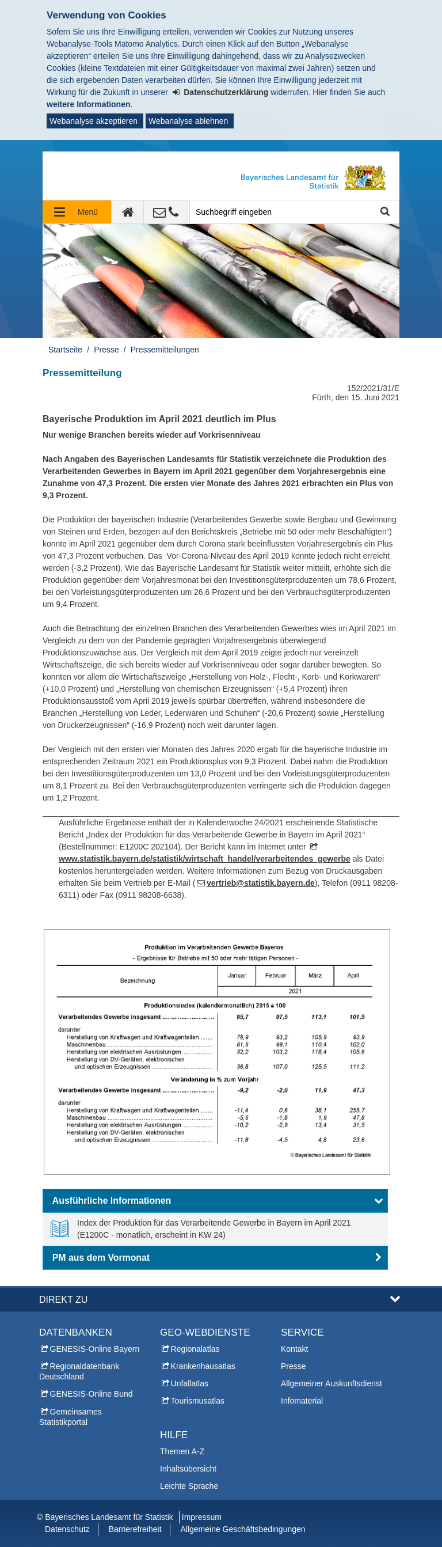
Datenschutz (67, 1529)
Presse (106, 349)
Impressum (202, 1517)
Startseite (65, 349)
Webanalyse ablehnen (188, 121)
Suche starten (384, 212)
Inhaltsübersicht (188, 1468)
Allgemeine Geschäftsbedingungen (242, 1529)
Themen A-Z (182, 1451)
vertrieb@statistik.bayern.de (261, 883)
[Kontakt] (166, 212)
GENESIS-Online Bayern (95, 1348)
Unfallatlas (189, 1383)
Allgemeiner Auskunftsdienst (331, 1383)
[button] (215, 1200)
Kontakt (294, 1348)
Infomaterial (302, 1400)
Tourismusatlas (197, 1400)
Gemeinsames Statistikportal (70, 1417)
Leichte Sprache (189, 1486)
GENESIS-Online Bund (91, 1393)
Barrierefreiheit (135, 1529)
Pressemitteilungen (165, 349)
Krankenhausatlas (203, 1366)
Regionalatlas (195, 1348)
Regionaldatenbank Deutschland (79, 1371)
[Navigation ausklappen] (77, 212)
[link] (215, 1229)
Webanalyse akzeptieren (93, 121)
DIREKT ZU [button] (63, 1299)
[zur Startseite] (128, 212)
